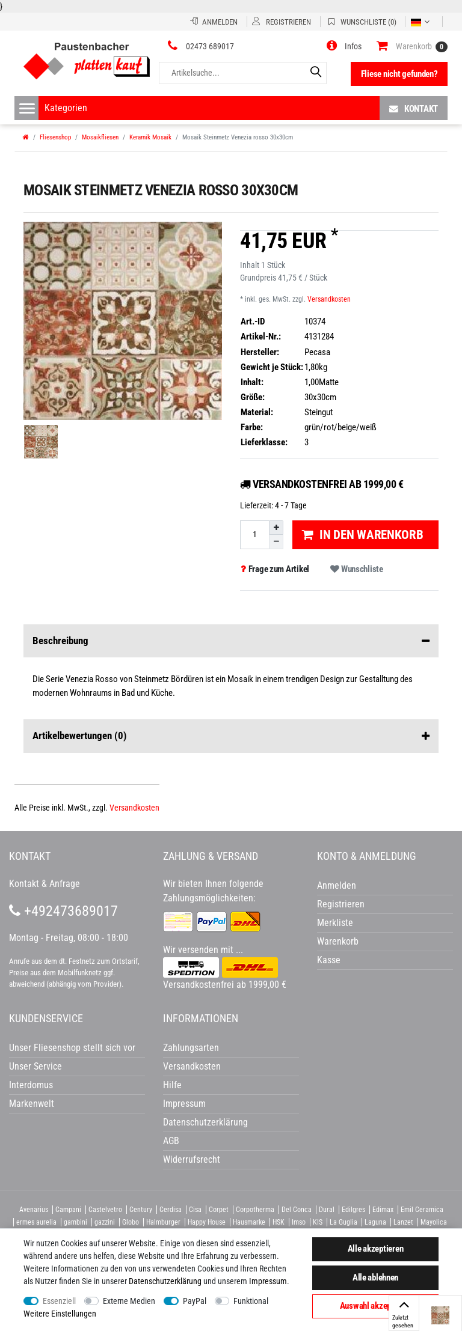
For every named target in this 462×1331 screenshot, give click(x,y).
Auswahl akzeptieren (375, 1305)
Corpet (219, 1209)
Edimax (382, 1209)
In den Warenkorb (362, 535)
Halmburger (163, 1222)
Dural (326, 1209)
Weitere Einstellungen (59, 1313)
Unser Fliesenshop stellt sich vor (72, 1047)
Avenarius (33, 1209)
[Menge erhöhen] (276, 527)
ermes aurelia (36, 1222)
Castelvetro (105, 1209)
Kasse (328, 960)
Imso (299, 1222)
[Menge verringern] (276, 542)
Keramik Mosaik (150, 137)
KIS (317, 1222)
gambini (75, 1222)
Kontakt (413, 108)
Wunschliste (356, 569)
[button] (344, 46)
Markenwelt (31, 1103)
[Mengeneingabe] (254, 534)
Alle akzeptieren (376, 1248)
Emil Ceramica (422, 1209)
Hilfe (172, 1085)
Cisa (195, 1209)
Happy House (207, 1222)
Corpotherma (255, 1209)
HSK (279, 1222)
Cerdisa (170, 1209)
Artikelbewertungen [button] (231, 736)
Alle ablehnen (375, 1277)
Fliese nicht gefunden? (399, 74)
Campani (68, 1209)
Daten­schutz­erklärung (165, 1281)
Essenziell (59, 1301)
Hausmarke (249, 1222)
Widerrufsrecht (191, 1159)
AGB (171, 1141)
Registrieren (341, 904)
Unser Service (35, 1066)
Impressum (268, 1281)
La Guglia (343, 1222)
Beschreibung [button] (231, 641)
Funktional (250, 1301)
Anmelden (336, 885)
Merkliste (335, 922)
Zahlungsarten (191, 1047)
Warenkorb (338, 941)
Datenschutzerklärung (205, 1122)
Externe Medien (129, 1301)
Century (140, 1209)
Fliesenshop (55, 137)
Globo (130, 1222)
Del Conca (297, 1209)
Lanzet (403, 1222)
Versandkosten (329, 299)
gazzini (104, 1222)
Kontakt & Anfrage (44, 883)
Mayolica (433, 1222)
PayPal (194, 1301)
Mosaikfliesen (100, 137)
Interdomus (31, 1085)
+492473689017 (63, 911)
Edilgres (353, 1209)
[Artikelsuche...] (243, 73)
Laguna (375, 1222)
